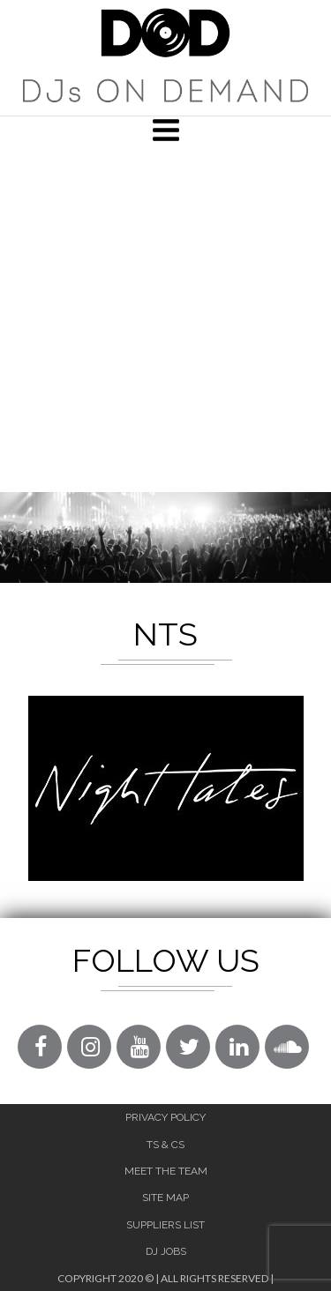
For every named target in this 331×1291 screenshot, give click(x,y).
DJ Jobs (166, 1251)
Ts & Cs (165, 1144)
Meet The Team (165, 1171)
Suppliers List (165, 1225)
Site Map (165, 1197)
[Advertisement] (165, 318)
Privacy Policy (165, 1117)
